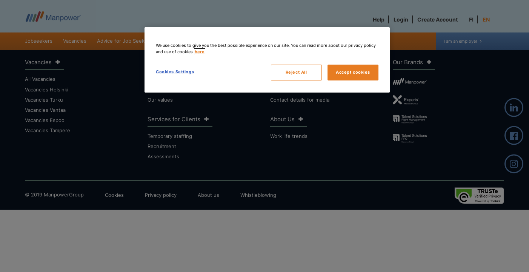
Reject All (296, 72)
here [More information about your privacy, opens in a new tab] (200, 51)
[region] (267, 60)
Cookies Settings (175, 71)
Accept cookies (353, 72)
